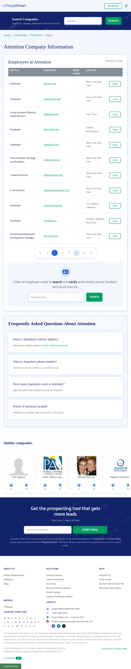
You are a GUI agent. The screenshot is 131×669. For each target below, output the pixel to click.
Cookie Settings (10, 666)
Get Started (113, 6)
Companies (20, 35)
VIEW (115, 84)
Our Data (51, 584)
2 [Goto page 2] (54, 253)
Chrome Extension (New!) (59, 597)
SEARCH (113, 20)
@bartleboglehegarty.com (56, 190)
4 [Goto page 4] (69, 253)
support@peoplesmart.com (63, 609)
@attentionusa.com (53, 175)
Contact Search (54, 575)
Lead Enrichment (55, 580)
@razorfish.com (51, 130)
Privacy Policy (115, 539)
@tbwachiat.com (52, 160)
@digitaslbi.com (51, 114)
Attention (36, 35)
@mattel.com (50, 221)
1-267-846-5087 (57, 613)
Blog (6, 584)
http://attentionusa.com (56, 346)
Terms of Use (98, 539)
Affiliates (8, 580)
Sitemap (8, 607)
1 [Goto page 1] (47, 253)
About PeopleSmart (14, 575)
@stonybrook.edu (52, 99)
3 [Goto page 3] (61, 253)
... (76, 253)
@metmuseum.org (53, 206)
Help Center (105, 580)
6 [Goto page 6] (83, 253)
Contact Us (105, 575)
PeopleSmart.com (49, 542)
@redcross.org (51, 236)
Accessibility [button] (13, 658)
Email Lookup (53, 592)
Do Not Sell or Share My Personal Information (111, 586)
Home (7, 35)
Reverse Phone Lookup (58, 588)
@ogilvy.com (50, 84)
